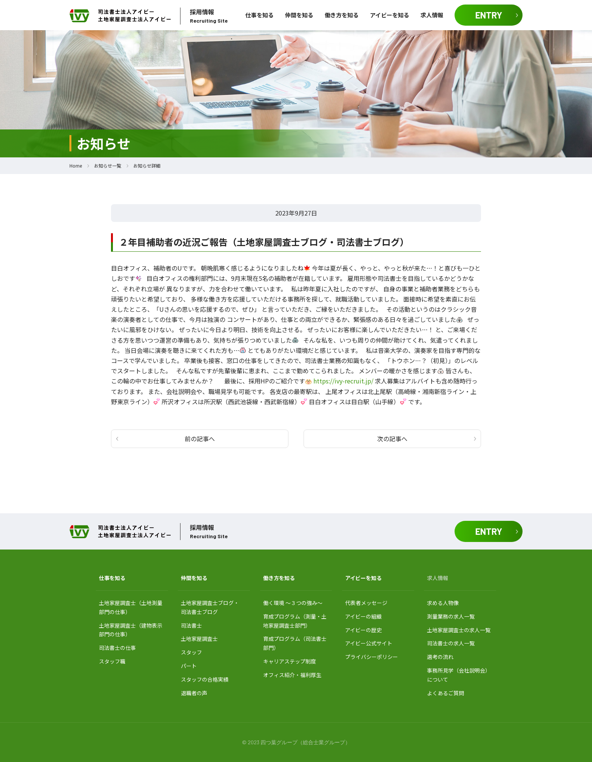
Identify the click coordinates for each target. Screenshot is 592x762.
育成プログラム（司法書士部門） (295, 643)
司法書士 (191, 625)
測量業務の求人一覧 (451, 616)
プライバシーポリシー (371, 656)
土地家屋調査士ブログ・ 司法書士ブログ (210, 607)
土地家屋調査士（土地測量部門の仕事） (130, 607)
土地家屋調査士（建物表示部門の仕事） (130, 630)
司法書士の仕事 (117, 647)
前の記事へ (200, 438)
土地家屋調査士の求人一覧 (458, 630)
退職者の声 (194, 693)
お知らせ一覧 (107, 165)
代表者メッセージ (366, 603)
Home (75, 165)
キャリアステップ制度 (289, 661)
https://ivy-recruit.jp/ (343, 380)
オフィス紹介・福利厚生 (292, 675)
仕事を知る (259, 15)
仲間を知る (299, 15)
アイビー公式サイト (368, 643)
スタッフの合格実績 (204, 679)
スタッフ (191, 652)
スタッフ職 (112, 661)
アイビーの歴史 (363, 630)
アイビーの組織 (363, 616)
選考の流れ (440, 656)
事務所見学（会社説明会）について (458, 675)
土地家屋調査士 (199, 638)
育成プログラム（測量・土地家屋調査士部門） (295, 621)
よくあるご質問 (445, 693)
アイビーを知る (389, 15)
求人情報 (432, 15)
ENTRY (488, 14)
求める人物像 (443, 603)
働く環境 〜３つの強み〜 (292, 603)
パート (189, 666)
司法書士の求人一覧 (451, 643)
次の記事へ (392, 438)
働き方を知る (342, 15)
